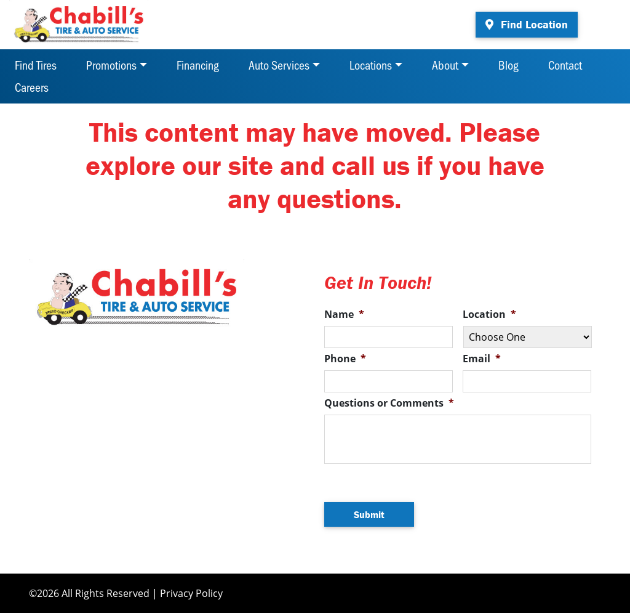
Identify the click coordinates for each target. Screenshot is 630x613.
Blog (508, 65)
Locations (370, 65)
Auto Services (279, 65)
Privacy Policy (191, 593)
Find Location (526, 24)
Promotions (111, 65)
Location (489, 314)
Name (344, 314)
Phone (345, 358)
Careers (32, 87)
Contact (565, 65)
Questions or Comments (389, 403)
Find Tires (36, 65)
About (445, 65)
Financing (198, 65)
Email (482, 358)
